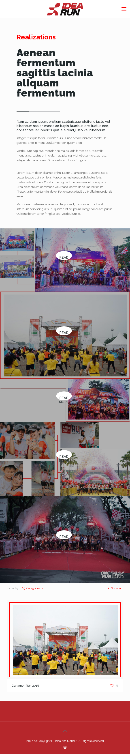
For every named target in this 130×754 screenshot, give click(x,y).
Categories (33, 588)
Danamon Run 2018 (25, 685)
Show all (114, 588)
